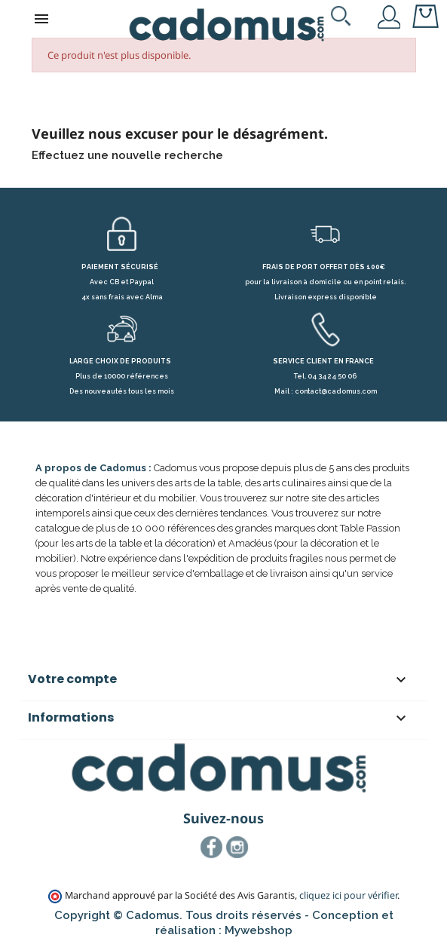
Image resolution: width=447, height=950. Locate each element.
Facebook (212, 847)
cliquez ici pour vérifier (348, 895)
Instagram (237, 847)
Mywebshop (258, 930)
